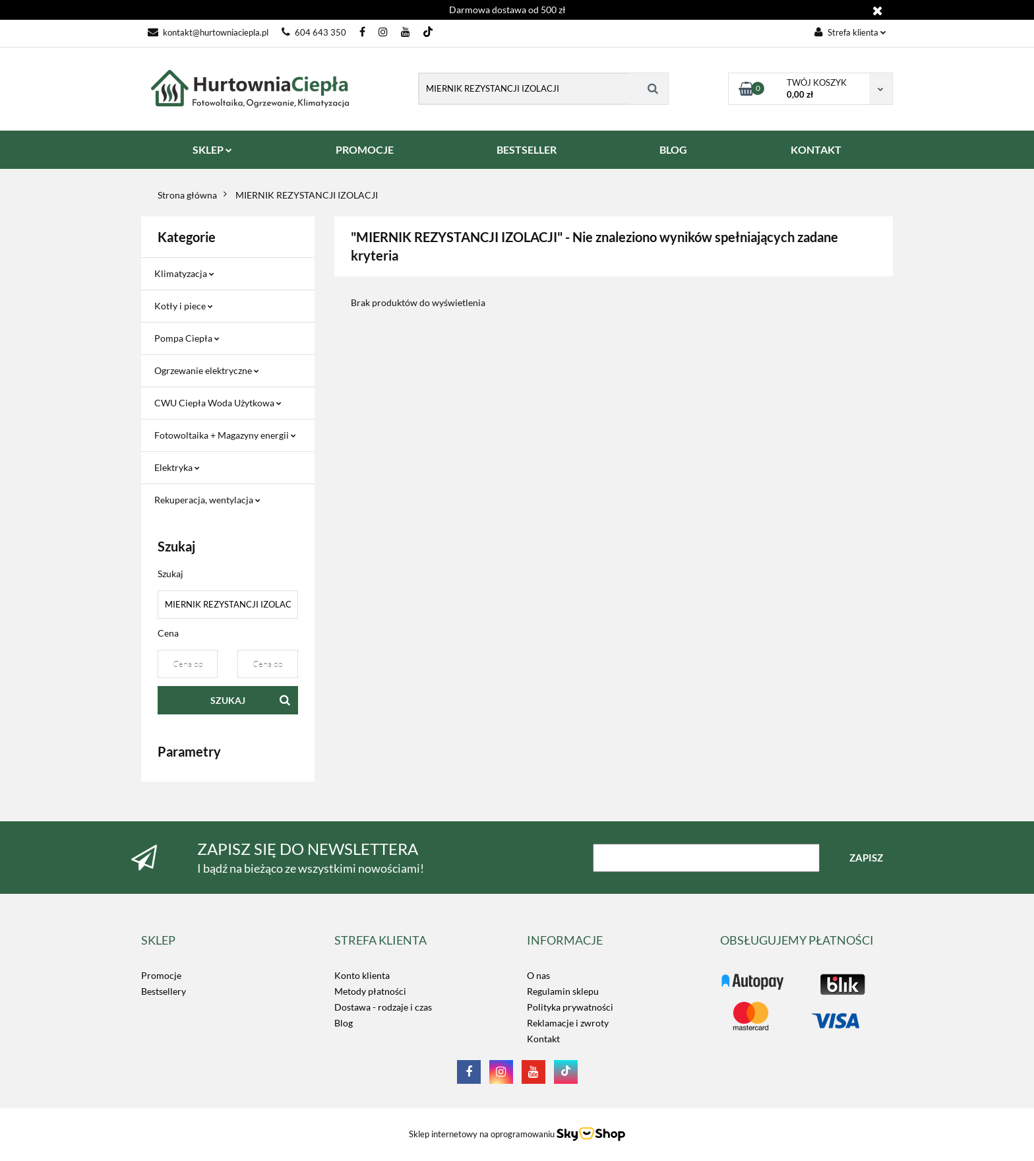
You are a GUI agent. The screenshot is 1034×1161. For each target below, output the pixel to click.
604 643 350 (314, 32)
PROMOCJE (365, 149)
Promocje (161, 975)
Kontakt (543, 1038)
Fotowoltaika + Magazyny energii (225, 435)
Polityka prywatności (570, 1007)
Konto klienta (362, 975)
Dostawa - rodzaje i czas (383, 1007)
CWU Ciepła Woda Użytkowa (218, 402)
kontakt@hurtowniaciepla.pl (208, 32)
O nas (538, 975)
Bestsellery (163, 991)
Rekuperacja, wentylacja (207, 499)
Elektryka (177, 467)
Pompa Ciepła (187, 338)
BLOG (673, 149)
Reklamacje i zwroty (568, 1022)
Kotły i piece (183, 305)
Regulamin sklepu (563, 991)
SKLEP (212, 149)
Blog (343, 1022)
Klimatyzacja (184, 273)
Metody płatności (370, 991)
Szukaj (227, 700)
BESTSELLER (527, 149)
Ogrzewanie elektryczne (206, 370)
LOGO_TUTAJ (748, 975)
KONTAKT (816, 149)
